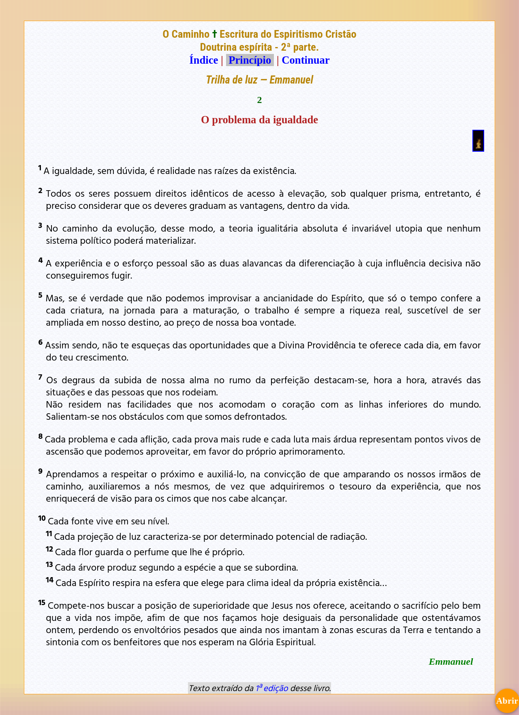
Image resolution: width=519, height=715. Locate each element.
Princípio (250, 60)
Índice (203, 60)
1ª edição (271, 687)
